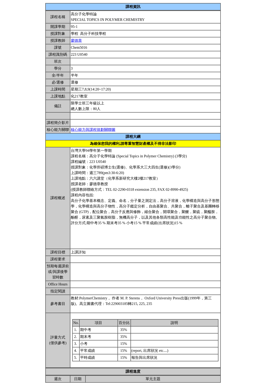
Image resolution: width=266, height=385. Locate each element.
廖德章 (76, 40)
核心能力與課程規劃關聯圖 (93, 130)
